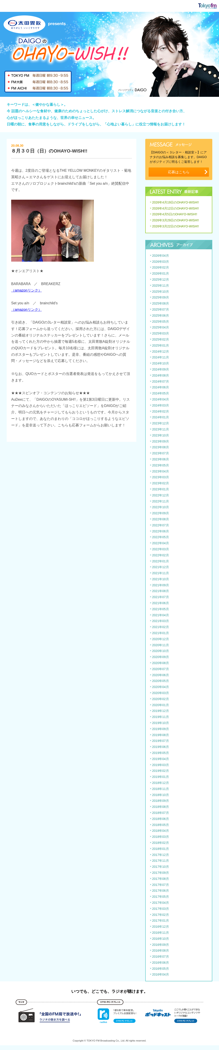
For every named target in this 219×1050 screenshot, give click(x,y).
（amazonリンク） (26, 290)
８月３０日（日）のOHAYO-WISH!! (49, 150)
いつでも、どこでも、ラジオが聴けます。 (109, 991)
